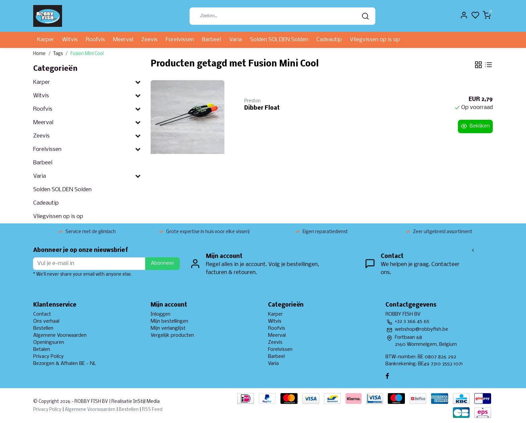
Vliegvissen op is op (375, 40)
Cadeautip (329, 40)
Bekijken (475, 126)
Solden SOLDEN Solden (279, 40)
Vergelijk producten (172, 335)
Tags (58, 53)
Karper (45, 40)
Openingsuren (48, 342)
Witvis (70, 40)
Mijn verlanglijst (168, 328)
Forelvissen (180, 40)
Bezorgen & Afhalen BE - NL (64, 363)
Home (39, 53)
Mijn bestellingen (169, 321)
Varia (235, 40)
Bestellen (43, 328)
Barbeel (211, 40)
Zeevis (149, 40)
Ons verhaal (46, 321)
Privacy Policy (48, 356)
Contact (42, 314)
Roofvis (95, 40)
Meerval (123, 40)
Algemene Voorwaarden (60, 335)
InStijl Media (146, 401)
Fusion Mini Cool (87, 53)
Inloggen (160, 314)
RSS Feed (152, 409)
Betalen (41, 349)
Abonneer (162, 263)
